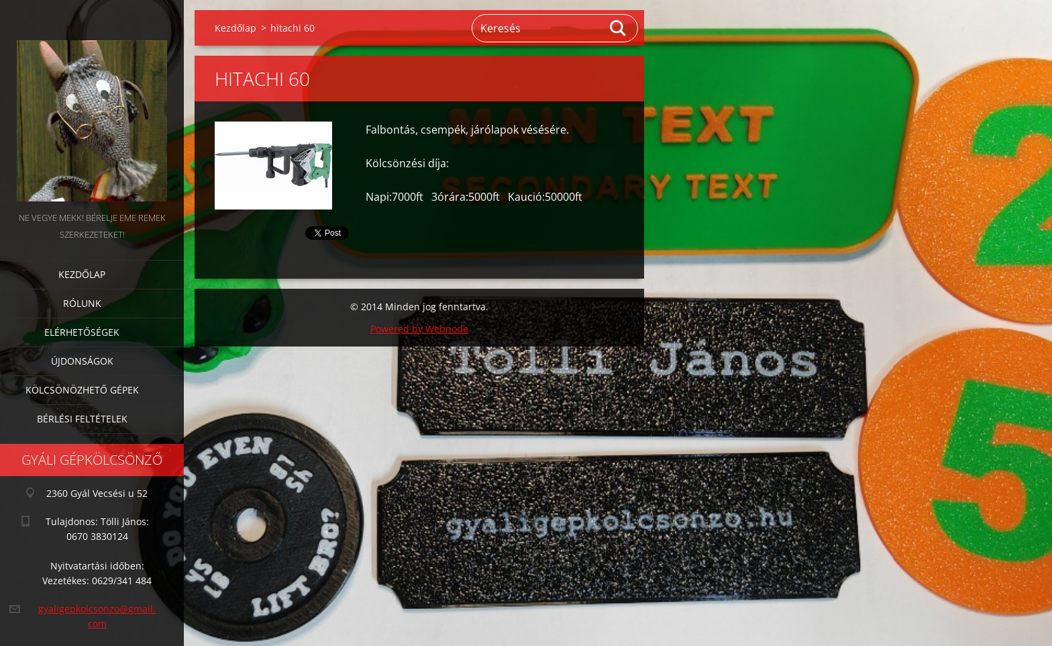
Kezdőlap (81, 274)
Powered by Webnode (419, 328)
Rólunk (82, 303)
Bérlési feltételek (82, 418)
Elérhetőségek (81, 332)
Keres (618, 28)
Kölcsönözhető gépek (82, 389)
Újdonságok (82, 361)
